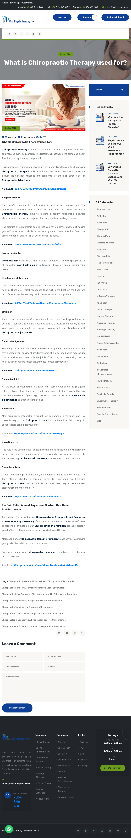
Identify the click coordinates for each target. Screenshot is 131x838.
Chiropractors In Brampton (15, 626)
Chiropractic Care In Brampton (48, 588)
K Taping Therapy (106, 296)
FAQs (82, 748)
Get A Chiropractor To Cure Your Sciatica (38, 244)
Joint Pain (102, 289)
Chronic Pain (103, 236)
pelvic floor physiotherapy (104, 372)
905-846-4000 (36, 7)
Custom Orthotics (40, 791)
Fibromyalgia (103, 256)
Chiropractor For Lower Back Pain (34, 370)
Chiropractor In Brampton (50, 613)
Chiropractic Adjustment (34, 581)
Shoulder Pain (64, 760)
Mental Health (104, 336)
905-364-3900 (63, 7)
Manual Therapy (105, 316)
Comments (29, 137)
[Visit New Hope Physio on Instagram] (21, 34)
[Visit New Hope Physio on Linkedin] (110, 831)
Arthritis (101, 216)
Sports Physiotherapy (108, 414)
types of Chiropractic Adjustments (47, 626)
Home (62, 54)
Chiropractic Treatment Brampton (44, 601)
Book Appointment (115, 17)
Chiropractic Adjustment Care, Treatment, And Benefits (46, 565)
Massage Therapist (107, 323)
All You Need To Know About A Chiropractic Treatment (45, 303)
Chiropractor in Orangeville (15, 620)
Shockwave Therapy (107, 401)
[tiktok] (39, 34)
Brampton (90, 17)
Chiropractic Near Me (42, 594)
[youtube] (33, 34)
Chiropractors (59, 620)
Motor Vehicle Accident (108, 343)
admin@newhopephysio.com (117, 7)
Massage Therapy (106, 330)
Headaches (102, 269)
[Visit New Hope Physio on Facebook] (15, 34)
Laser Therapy (104, 310)
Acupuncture (103, 209)
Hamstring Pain (105, 263)
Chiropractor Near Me (41, 620)
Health (100, 276)
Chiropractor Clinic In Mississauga (19, 613)
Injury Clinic (102, 283)
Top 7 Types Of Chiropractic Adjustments (38, 496)
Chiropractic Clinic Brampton (16, 594)
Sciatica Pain (103, 387)
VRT (99, 421)
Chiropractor (46, 607)
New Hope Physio (31, 831)
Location (62, 17)
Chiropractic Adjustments (61, 581)
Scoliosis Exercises (106, 394)
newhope (12, 137)
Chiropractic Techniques (66, 594)
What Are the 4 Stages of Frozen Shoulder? (115, 122)
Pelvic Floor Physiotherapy (65, 779)
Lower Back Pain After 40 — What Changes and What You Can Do (115, 175)
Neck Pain (102, 350)
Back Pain (102, 223)
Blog (82, 754)
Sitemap (84, 766)
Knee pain (102, 303)
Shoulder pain (104, 408)
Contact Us (85, 760)
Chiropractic (15, 581)
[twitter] (59, 633)
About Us (84, 742)
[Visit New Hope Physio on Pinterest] (27, 34)
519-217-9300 (92, 7)
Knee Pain (62, 742)
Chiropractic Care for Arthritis (17, 588)
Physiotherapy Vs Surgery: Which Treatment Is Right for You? (116, 147)
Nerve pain (102, 356)
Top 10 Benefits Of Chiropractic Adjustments (40, 189)
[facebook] (67, 633)
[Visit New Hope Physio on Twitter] (9, 34)
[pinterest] (82, 633)
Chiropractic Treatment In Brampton (20, 607)
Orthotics (102, 363)
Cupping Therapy (105, 243)
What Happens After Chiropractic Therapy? (39, 433)
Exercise (101, 249)
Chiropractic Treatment (14, 601)
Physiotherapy (104, 381)
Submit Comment (17, 708)
